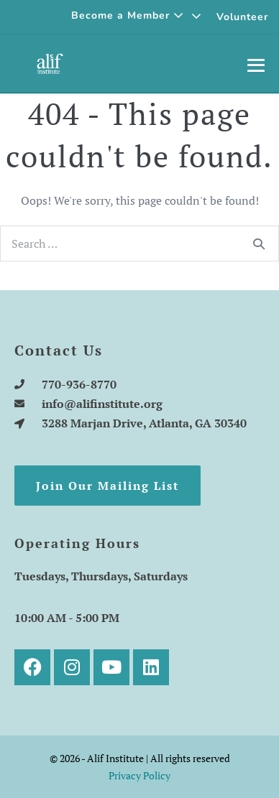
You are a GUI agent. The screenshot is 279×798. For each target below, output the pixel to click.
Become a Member (127, 15)
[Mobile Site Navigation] (256, 64)
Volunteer (242, 17)
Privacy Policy (139, 775)
